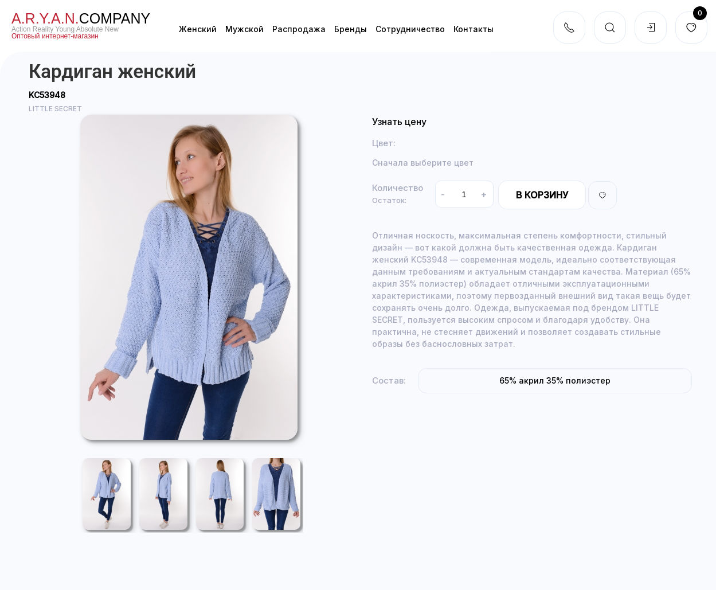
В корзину (542, 195)
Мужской (244, 29)
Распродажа (299, 29)
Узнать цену (399, 121)
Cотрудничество (410, 29)
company (80, 18)
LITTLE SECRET (55, 108)
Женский (198, 29)
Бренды (350, 29)
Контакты (473, 29)
